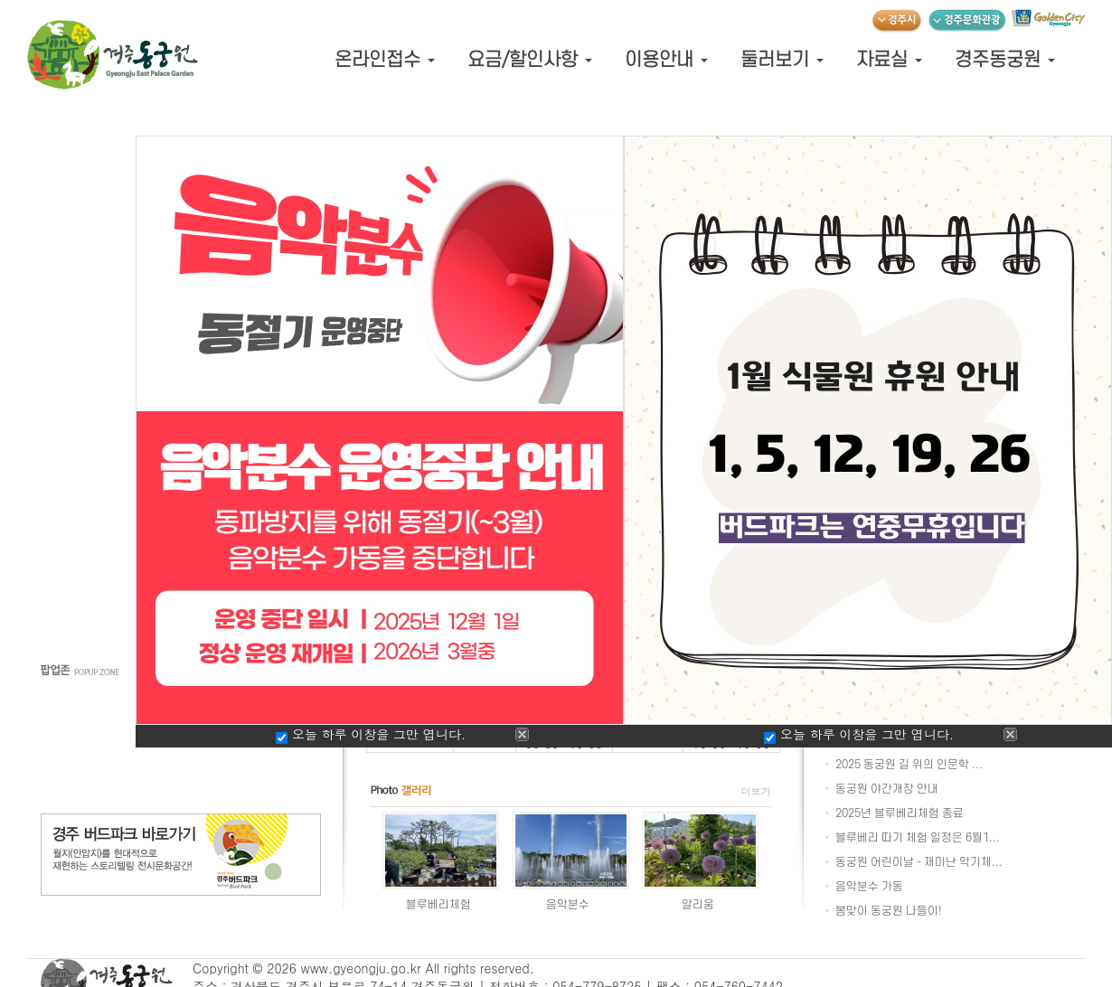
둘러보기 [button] (782, 60)
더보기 (756, 791)
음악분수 (567, 904)
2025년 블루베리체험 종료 (899, 813)
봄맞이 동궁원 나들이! (888, 911)
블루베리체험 (438, 904)
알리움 (698, 904)
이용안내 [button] (666, 60)
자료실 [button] (889, 60)
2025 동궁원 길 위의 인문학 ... (909, 764)
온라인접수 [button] (385, 60)
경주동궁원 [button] (1005, 60)
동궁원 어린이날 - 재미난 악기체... (919, 862)
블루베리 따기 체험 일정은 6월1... (917, 838)
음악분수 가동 (869, 886)
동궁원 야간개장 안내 (886, 789)
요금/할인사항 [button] (529, 60)
